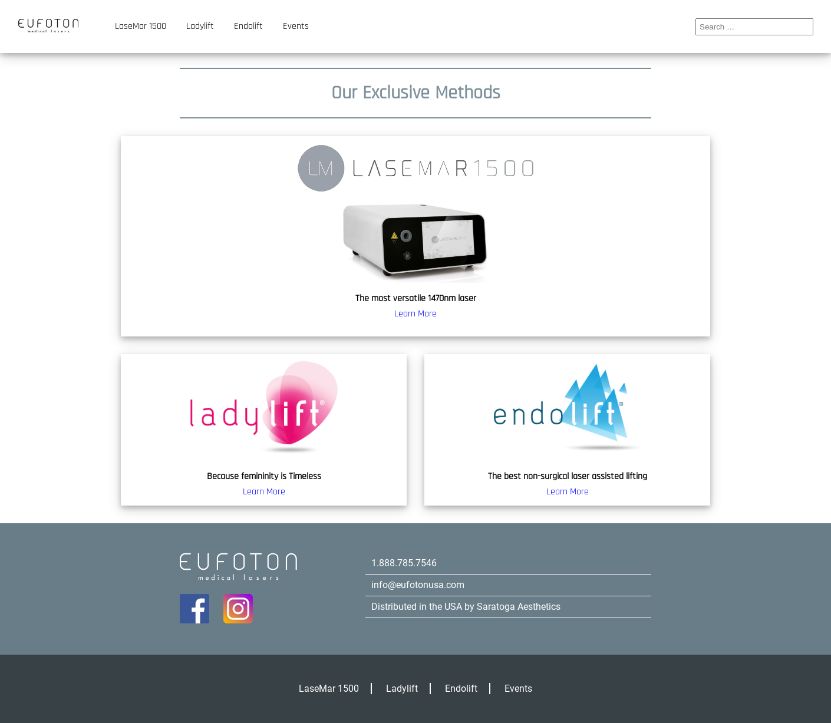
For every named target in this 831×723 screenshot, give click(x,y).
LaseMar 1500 (140, 26)
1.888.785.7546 (404, 563)
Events (296, 26)
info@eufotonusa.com (417, 584)
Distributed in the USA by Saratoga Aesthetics (465, 606)
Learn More (415, 314)
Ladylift (200, 26)
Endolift (248, 26)
